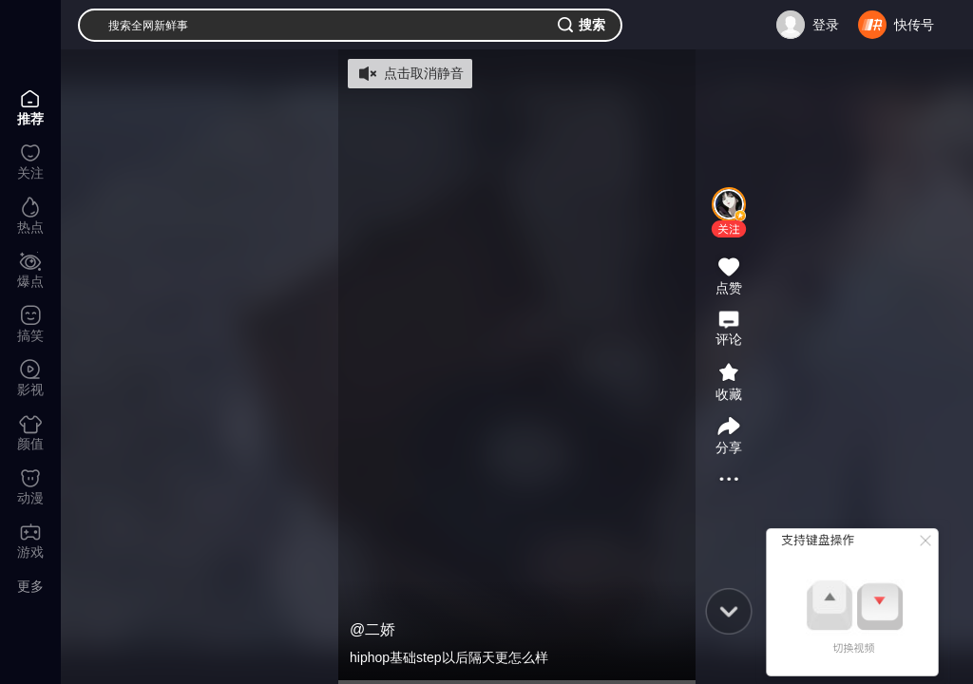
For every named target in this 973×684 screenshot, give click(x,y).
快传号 (914, 24)
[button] (729, 229)
